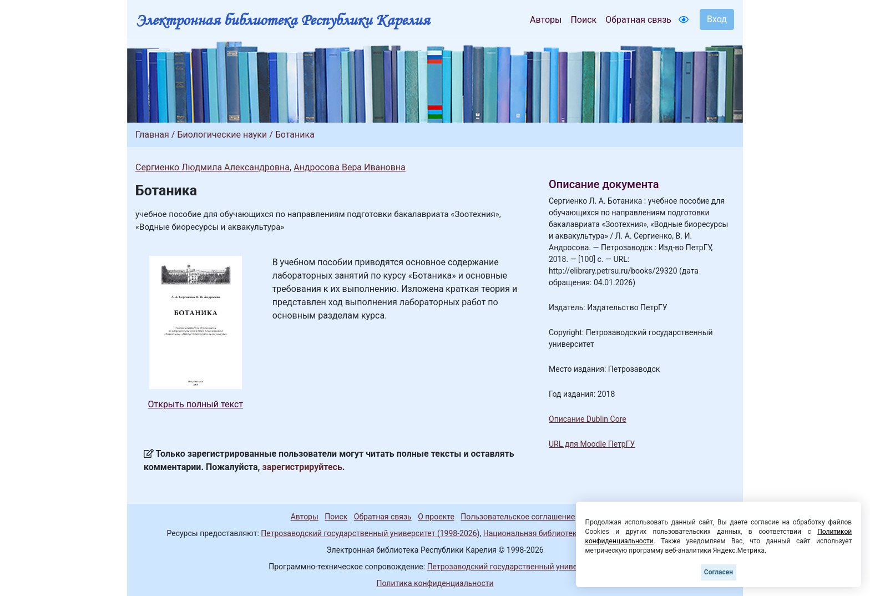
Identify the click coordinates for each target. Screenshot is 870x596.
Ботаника (295, 134)
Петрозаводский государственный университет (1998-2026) (370, 533)
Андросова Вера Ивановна (350, 167)
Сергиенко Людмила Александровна (212, 167)
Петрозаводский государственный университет (514, 566)
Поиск (583, 19)
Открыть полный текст (196, 404)
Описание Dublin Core (587, 419)
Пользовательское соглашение (518, 516)
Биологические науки (222, 134)
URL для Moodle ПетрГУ (592, 444)
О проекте (436, 516)
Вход (717, 19)
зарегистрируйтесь (302, 467)
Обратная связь (638, 19)
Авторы (546, 19)
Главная (152, 134)
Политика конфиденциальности (434, 583)
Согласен (718, 572)
